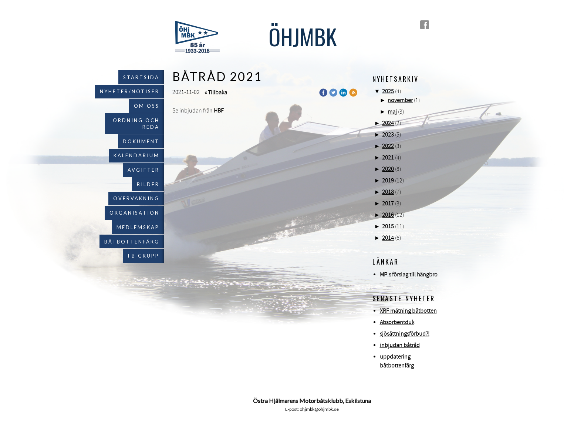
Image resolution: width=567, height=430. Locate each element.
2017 (388, 203)
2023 (388, 134)
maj (392, 111)
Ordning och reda (136, 123)
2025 (388, 91)
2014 (388, 238)
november (400, 100)
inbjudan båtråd (400, 345)
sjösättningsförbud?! (404, 333)
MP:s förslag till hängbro (409, 274)
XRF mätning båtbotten (408, 311)
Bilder (148, 184)
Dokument (141, 141)
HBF (219, 110)
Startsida (141, 77)
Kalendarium (136, 155)
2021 (388, 157)
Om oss (146, 106)
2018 (388, 192)
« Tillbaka (216, 92)
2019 (388, 180)
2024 (388, 123)
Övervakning (136, 198)
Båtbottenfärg (131, 242)
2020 (388, 169)
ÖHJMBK (303, 36)
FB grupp (143, 256)
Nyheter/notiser (129, 91)
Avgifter (143, 170)
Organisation (134, 213)
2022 (388, 146)
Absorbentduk (397, 322)
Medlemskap (138, 227)
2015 (388, 226)
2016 (388, 215)
